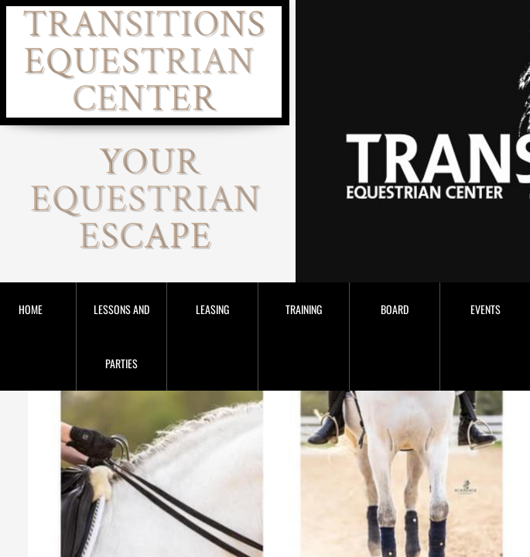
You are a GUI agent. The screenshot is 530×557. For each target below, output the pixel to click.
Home (31, 309)
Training (304, 309)
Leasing (212, 309)
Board (395, 309)
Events (485, 309)
